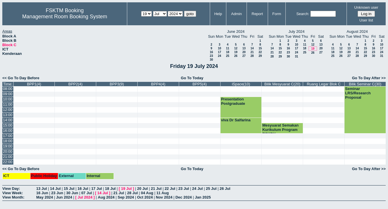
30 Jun (72, 193)
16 (211, 52)
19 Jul (126, 188)
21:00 (7, 156)
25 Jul (211, 188)
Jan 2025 (203, 197)
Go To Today (192, 78)
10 (219, 48)
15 (260, 48)
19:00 (7, 146)
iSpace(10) (241, 84)
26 (235, 55)
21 (252, 52)
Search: (302, 14)
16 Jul (82, 188)
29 (260, 55)
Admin (236, 14)
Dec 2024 (183, 197)
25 (227, 55)
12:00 (7, 109)
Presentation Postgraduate (233, 101)
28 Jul (132, 193)
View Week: (12, 193)
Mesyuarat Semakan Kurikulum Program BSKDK (280, 129)
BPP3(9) (117, 84)
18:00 (7, 141)
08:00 (7, 89)
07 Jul (86, 193)
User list (366, 20)
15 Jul (69, 188)
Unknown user (366, 7)
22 (260, 52)
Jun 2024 (64, 197)
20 (243, 52)
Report (257, 14)
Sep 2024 (126, 197)
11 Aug (162, 193)
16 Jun (42, 193)
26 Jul (225, 188)
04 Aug (147, 193)
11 (227, 48)
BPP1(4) (34, 84)
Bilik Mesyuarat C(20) (282, 84)
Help (218, 14)
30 (211, 59)
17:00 (7, 136)
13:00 (7, 115)
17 (219, 52)
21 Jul (156, 188)
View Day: (11, 188)
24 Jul (197, 188)
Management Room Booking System (64, 16)
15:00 (7, 125)
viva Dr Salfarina (236, 120)
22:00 (7, 162)
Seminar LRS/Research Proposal (358, 93)
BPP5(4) (199, 84)
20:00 (7, 151)
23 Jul (183, 188)
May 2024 (44, 197)
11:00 (7, 104)
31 (296, 56)
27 (243, 55)
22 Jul (170, 188)
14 (252, 48)
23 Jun (57, 193)
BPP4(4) (158, 84)
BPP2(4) (75, 84)
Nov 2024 (164, 197)
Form (276, 14)
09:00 (7, 94)
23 (211, 55)
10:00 (7, 99)
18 (227, 52)
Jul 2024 (85, 197)
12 (235, 48)
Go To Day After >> (369, 78)
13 (243, 48)
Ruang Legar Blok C (324, 84)
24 (219, 55)
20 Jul (142, 188)
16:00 (7, 130)
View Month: (13, 197)
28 (252, 55)
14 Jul (55, 188)
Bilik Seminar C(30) (365, 84)
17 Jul (96, 188)
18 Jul (110, 188)
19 (235, 52)
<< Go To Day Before (20, 78)
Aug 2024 (106, 197)
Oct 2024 (145, 197)
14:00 (7, 120)
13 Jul (41, 188)
